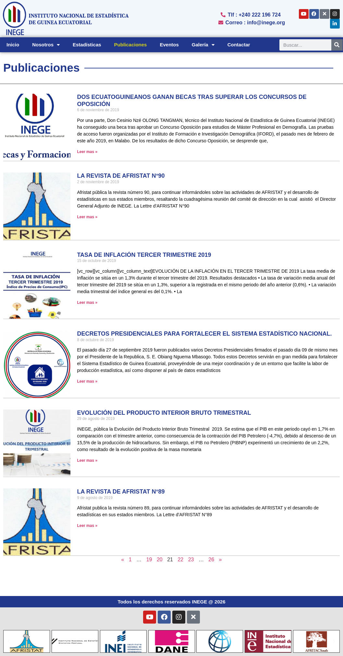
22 (180, 559)
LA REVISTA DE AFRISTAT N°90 (121, 176)
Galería (203, 45)
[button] (8, 641)
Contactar (238, 44)
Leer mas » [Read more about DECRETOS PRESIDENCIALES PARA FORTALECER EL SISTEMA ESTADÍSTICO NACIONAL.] (87, 381)
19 (149, 559)
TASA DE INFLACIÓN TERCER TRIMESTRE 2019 (144, 255)
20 (160, 559)
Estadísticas (87, 44)
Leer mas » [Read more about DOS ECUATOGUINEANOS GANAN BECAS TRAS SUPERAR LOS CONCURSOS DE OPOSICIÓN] (87, 151)
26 (211, 559)
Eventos (169, 44)
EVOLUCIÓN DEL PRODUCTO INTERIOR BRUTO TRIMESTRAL (164, 413)
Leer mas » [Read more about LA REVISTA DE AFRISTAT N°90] (87, 217)
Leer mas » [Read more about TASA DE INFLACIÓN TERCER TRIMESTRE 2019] (87, 302)
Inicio (12, 44)
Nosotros (46, 45)
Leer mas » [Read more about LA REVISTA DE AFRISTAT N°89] (87, 525)
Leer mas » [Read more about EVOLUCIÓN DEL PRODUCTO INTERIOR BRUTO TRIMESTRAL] (87, 460)
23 (191, 559)
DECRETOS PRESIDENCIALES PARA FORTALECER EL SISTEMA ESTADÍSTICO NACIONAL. (204, 333)
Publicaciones (130, 44)
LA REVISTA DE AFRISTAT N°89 (121, 491)
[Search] (337, 45)
